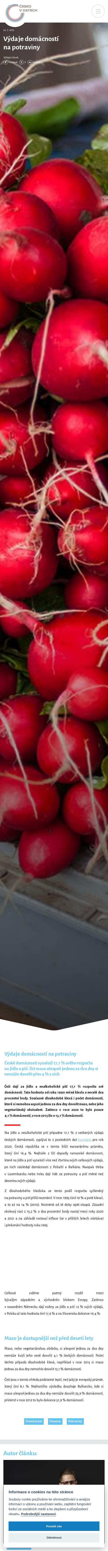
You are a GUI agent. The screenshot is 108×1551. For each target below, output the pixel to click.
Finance (55, 1421)
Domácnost (34, 1421)
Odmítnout (53, 1537)
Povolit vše (54, 1526)
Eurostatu (84, 1140)
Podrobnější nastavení (38, 1514)
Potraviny (75, 1421)
